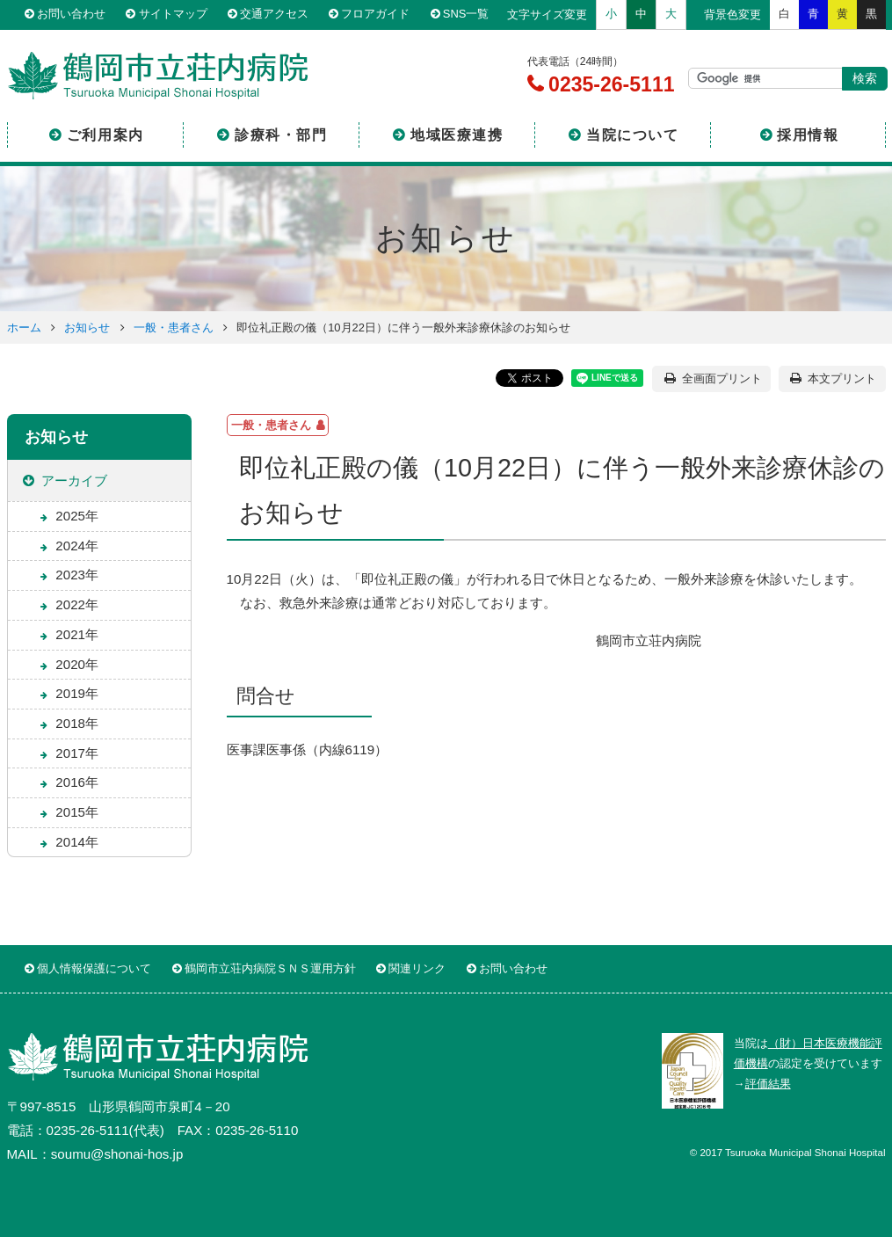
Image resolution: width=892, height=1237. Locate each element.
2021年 (76, 634)
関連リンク (417, 968)
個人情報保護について (94, 968)
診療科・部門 (281, 134)
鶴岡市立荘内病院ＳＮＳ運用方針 (270, 968)
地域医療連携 (457, 134)
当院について (632, 134)
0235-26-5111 (609, 84)
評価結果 (768, 1083)
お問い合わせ (71, 14)
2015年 (76, 811)
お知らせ (87, 327)
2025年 (76, 515)
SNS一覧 (466, 14)
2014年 (76, 841)
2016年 (76, 782)
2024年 (76, 545)
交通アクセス (274, 14)
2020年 (76, 664)
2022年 (76, 604)
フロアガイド (375, 14)
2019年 (76, 693)
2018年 (76, 723)
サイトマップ (172, 14)
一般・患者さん (174, 327)
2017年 (76, 753)
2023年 (76, 574)
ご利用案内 (105, 134)
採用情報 (807, 134)
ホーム (24, 327)
